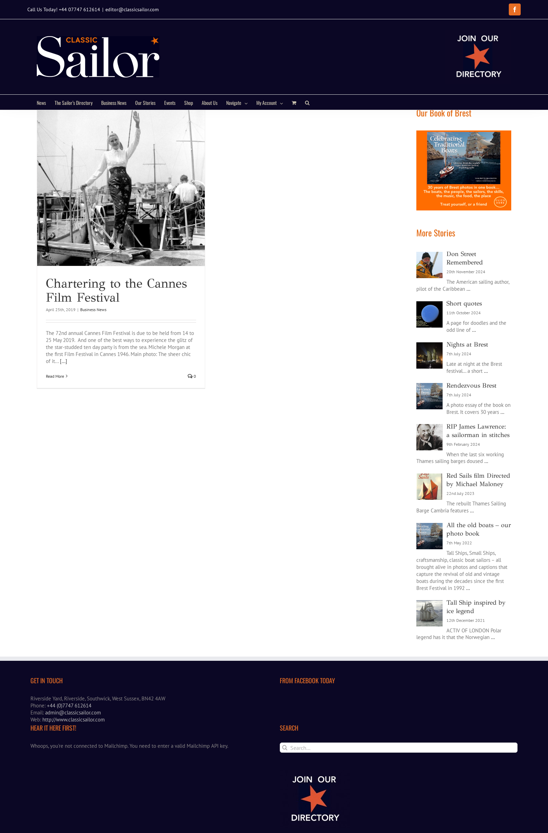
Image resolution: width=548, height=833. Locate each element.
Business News (93, 322)
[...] (63, 373)
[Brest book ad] (463, 146)
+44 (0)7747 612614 (69, 718)
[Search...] (399, 760)
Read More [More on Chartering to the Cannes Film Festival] (55, 388)
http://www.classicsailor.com (73, 732)
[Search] (285, 760)
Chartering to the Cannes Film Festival (116, 303)
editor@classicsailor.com (132, 9)
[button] (307, 102)
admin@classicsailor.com (73, 725)
